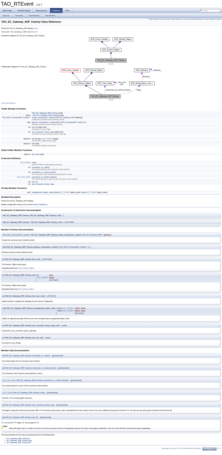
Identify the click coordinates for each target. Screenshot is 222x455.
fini (33, 144)
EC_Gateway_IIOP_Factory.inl (19, 447)
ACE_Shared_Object (26, 269)
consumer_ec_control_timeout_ (44, 177)
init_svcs (35, 155)
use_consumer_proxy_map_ (43, 185)
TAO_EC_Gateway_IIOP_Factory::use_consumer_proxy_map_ (30, 409)
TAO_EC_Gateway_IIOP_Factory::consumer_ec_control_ (28, 359)
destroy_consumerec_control (44, 123)
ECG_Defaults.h (41, 205)
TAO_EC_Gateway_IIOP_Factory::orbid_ (29, 396)
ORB (40, 165)
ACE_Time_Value (23, 177)
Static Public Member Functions (177, 19)
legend (111, 64)
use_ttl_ (35, 182)
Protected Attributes (195, 19)
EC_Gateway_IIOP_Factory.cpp (19, 445)
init (33, 139)
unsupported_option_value (43, 193)
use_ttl (34, 128)
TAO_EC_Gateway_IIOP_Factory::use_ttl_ (22, 422)
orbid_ (34, 163)
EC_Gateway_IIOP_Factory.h (18, 443)
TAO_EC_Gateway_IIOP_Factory (45, 113)
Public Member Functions (157, 19)
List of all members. (8, 104)
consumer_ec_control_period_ (44, 173)
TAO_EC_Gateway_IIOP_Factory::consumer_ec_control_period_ (31, 371)
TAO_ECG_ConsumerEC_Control (15, 118)
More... (36, 28)
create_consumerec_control (43, 118)
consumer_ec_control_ (41, 168)
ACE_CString (25, 163)
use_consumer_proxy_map (43, 132)
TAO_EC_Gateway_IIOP (65, 118)
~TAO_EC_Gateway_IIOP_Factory (45, 116)
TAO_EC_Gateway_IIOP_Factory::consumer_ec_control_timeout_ (42, 384)
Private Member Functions (212, 19)
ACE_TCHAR (47, 139)
